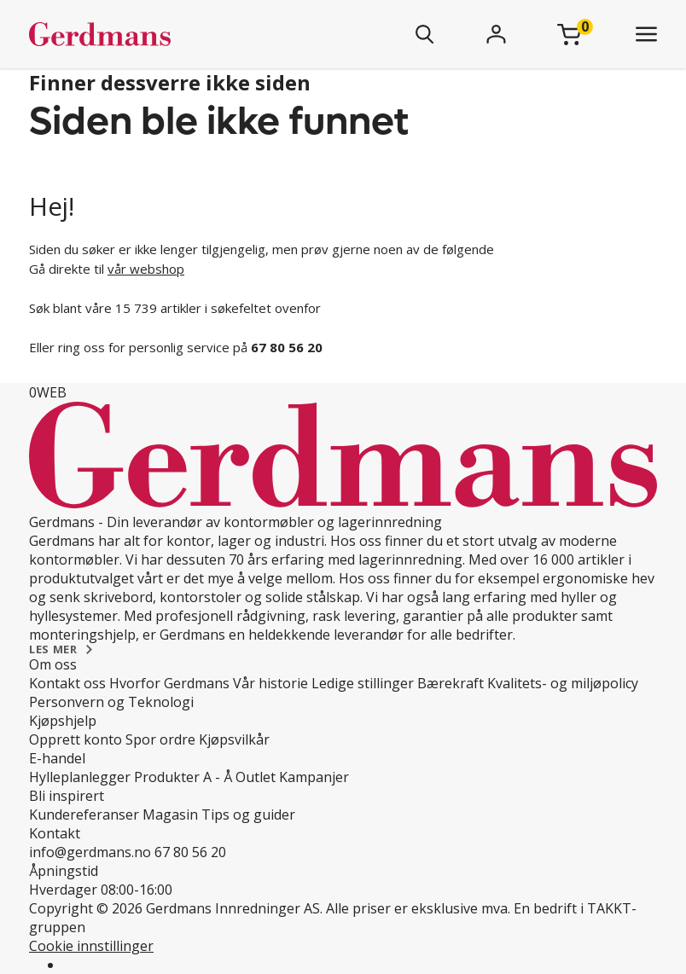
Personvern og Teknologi (111, 702)
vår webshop (146, 268)
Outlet (255, 777)
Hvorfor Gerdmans (169, 683)
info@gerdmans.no (90, 852)
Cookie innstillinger (91, 945)
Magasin (170, 814)
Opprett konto (75, 739)
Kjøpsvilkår (234, 739)
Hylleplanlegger (80, 777)
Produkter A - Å (183, 777)
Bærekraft (450, 683)
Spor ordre (160, 739)
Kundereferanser (84, 814)
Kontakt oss (67, 683)
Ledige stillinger (362, 683)
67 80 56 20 (190, 852)
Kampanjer (314, 777)
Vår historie (270, 683)
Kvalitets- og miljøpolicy (562, 683)
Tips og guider (248, 814)
